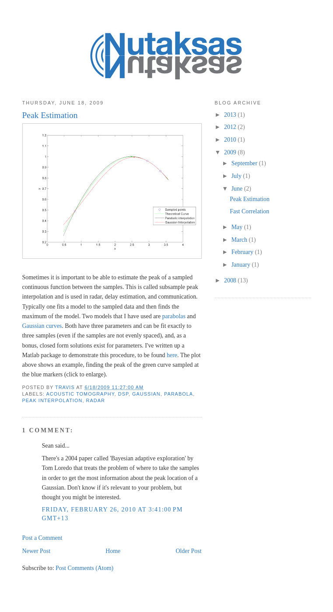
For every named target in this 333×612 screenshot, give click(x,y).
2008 (231, 280)
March (240, 239)
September (245, 163)
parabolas (174, 316)
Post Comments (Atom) (84, 568)
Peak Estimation (250, 199)
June (237, 188)
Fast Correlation (249, 211)
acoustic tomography (80, 393)
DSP (123, 393)
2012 (231, 127)
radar (95, 400)
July (237, 176)
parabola (178, 393)
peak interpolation (52, 400)
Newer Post (36, 551)
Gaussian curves (42, 326)
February (243, 252)
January (241, 264)
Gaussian (146, 393)
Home (112, 551)
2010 (231, 139)
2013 (231, 114)
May (237, 227)
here (172, 355)
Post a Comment (42, 538)
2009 (231, 152)
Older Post (188, 551)
